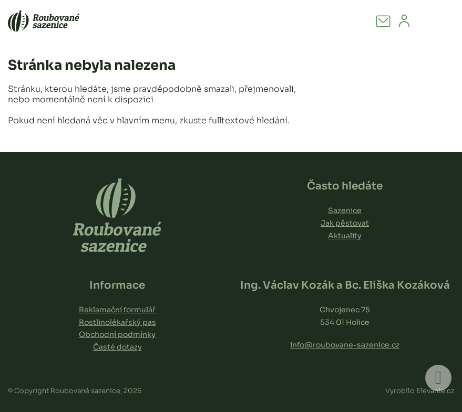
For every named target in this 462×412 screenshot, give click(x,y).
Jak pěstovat (345, 223)
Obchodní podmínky (117, 334)
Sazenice (345, 210)
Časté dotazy (117, 347)
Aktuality (345, 235)
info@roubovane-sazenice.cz (344, 345)
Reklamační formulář (117, 309)
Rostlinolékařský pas (117, 322)
